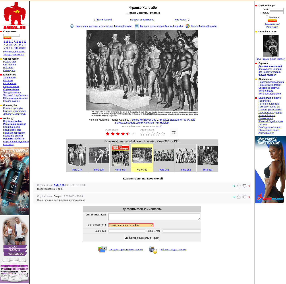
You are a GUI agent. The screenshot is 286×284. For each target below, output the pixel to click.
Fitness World (265, 118)
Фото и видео (265, 90)
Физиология (9, 83)
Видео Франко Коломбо (204, 26)
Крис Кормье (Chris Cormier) (270, 47)
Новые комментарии (269, 85)
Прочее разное (11, 101)
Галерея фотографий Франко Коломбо (161, 26)
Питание (8, 80)
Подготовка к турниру (270, 112)
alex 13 (159, 126)
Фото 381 (164, 169)
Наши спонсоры (12, 129)
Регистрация (272, 27)
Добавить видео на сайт (173, 250)
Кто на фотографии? (269, 72)
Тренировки (9, 77)
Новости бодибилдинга (271, 82)
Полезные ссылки (13, 135)
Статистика (9, 64)
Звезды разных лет (13, 54)
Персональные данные (16, 141)
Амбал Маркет (266, 133)
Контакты (8, 144)
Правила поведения (14, 132)
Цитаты (262, 124)
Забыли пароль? (272, 24)
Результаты (9, 61)
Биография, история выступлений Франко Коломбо (104, 26)
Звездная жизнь (12, 92)
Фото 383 (207, 169)
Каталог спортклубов (14, 111)
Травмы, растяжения (269, 109)
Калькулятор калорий (270, 69)
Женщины (19, 51)
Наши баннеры (11, 127)
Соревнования (11, 89)
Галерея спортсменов (142, 19)
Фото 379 (120, 169)
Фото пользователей (269, 93)
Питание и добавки (268, 103)
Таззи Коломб (104, 19)
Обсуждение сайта (268, 130)
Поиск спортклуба (13, 108)
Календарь (9, 70)
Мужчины (8, 51)
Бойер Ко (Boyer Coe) (144, 119)
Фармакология (11, 86)
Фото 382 (186, 169)
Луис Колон (180, 19)
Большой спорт (266, 115)
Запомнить (274, 17)
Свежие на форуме (269, 87)
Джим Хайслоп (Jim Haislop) (152, 122)
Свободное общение (269, 127)
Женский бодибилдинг (15, 95)
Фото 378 (99, 169)
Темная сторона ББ (269, 106)
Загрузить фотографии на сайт (126, 250)
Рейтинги (8, 67)
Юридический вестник (15, 98)
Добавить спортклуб (14, 114)
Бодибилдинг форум (269, 98)
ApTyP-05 (59, 185)
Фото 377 (77, 169)
